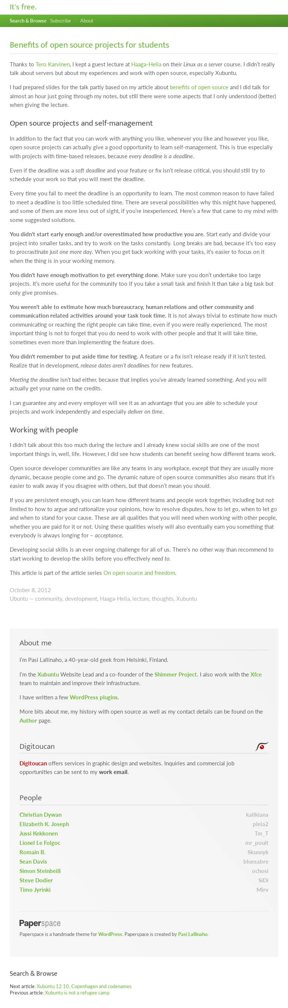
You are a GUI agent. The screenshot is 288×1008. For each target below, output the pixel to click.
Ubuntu (19, 599)
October (20, 590)
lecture (140, 599)
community (48, 599)
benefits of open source (199, 87)
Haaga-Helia (146, 64)
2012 (44, 590)
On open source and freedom (139, 573)
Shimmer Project (175, 674)
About (86, 21)
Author (28, 720)
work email (113, 772)
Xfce (256, 674)
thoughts (163, 599)
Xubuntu (186, 599)
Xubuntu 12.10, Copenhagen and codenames (84, 986)
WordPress (110, 934)
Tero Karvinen (53, 64)
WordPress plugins (94, 697)
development (81, 599)
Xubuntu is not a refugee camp (77, 993)
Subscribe (60, 21)
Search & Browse (28, 21)
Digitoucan (33, 763)
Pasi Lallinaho (192, 934)
